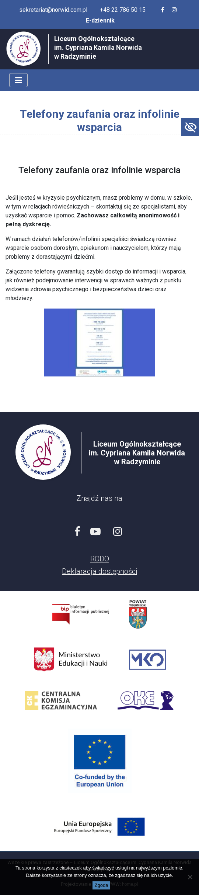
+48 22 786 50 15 (123, 9)
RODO (99, 558)
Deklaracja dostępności (99, 571)
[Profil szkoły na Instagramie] (174, 10)
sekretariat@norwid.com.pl (53, 9)
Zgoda (101, 885)
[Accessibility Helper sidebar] (190, 127)
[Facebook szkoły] (162, 10)
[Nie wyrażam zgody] (189, 877)
